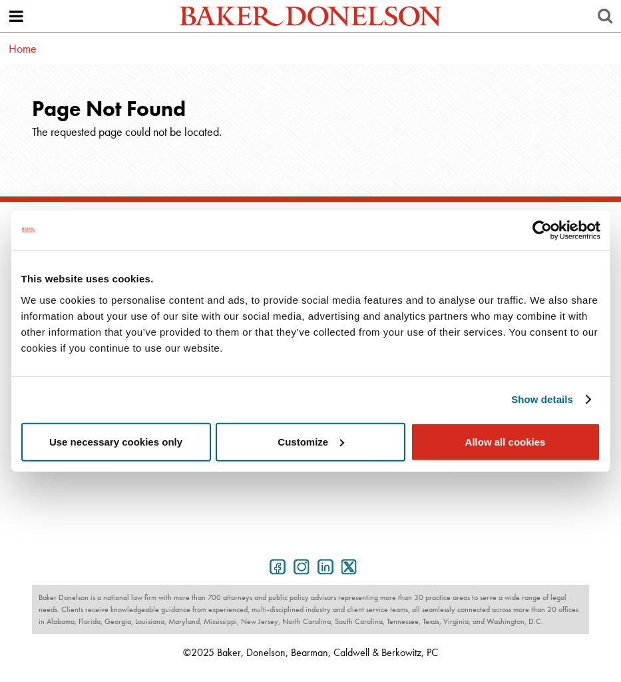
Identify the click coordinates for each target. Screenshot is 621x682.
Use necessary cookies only (115, 441)
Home (23, 48)
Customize (311, 441)
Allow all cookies (505, 441)
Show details (542, 399)
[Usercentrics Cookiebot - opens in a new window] (542, 230)
